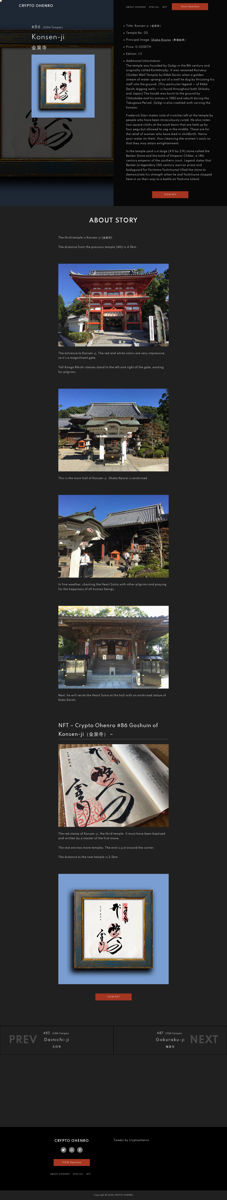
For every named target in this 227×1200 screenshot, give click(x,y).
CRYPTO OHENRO (36, 6)
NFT (164, 7)
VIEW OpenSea (71, 1162)
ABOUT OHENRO (136, 7)
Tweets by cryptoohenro (131, 1140)
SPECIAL (154, 7)
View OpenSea (190, 7)
